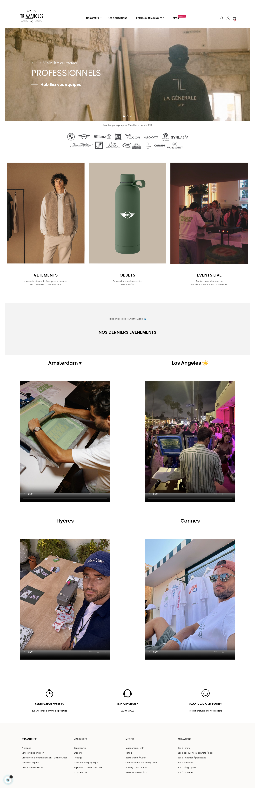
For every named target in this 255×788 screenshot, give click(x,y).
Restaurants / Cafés (136, 758)
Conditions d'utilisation (33, 768)
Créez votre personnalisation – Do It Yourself (44, 758)
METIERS (130, 739)
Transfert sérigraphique (86, 763)
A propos (26, 748)
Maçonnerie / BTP (135, 748)
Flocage (78, 758)
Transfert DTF (80, 772)
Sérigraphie (80, 748)
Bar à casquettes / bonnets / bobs (196, 753)
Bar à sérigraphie (187, 768)
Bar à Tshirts (184, 748)
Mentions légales (30, 763)
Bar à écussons (186, 763)
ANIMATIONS (184, 739)
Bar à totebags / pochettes (192, 758)
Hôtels (129, 753)
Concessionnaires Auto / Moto (141, 763)
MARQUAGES (80, 739)
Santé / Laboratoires (136, 768)
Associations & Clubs (137, 772)
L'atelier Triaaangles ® (33, 753)
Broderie (78, 753)
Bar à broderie (185, 772)
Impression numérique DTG (88, 768)
